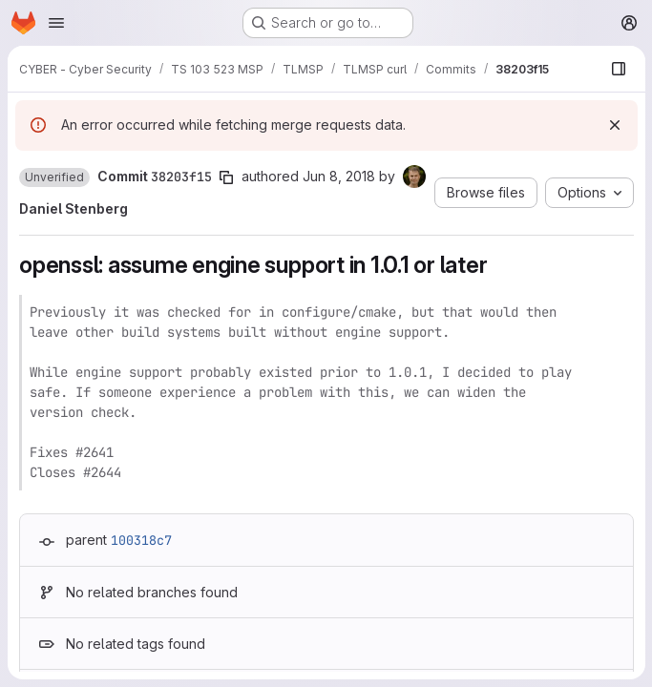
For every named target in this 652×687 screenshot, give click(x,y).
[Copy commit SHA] (226, 177)
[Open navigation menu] (56, 23)
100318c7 (141, 540)
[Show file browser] (617, 68)
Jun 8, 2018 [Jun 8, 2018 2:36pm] (339, 176)
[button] (54, 177)
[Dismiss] (613, 125)
